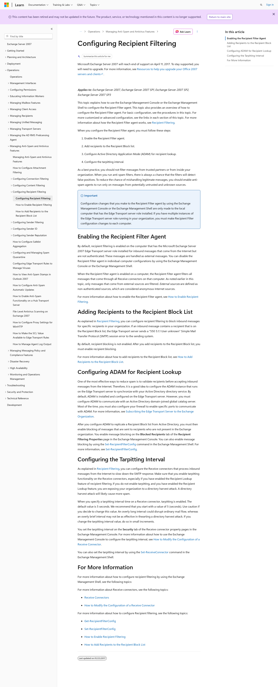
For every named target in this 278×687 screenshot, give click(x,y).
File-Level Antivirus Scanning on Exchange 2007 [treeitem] (30, 314)
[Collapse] (51, 29)
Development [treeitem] (14, 405)
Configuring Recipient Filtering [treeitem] (33, 198)
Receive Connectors (96, 597)
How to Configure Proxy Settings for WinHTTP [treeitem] (32, 324)
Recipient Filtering (163, 122)
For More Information (239, 60)
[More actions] (197, 31)
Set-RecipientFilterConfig (120, 444)
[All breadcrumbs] (81, 31)
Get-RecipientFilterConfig (100, 621)
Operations (94, 31)
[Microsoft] (6, 4)
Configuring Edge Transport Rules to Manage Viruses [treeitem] (32, 266)
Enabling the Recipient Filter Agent (246, 38)
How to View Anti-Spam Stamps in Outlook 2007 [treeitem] (32, 276)
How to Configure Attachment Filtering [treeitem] (29, 170)
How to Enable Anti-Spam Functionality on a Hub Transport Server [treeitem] (31, 300)
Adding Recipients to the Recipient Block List (249, 44)
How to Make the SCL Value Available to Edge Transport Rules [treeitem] (31, 335)
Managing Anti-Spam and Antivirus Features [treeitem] (32, 159)
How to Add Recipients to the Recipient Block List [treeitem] (32, 213)
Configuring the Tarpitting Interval (245, 55)
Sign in (270, 4)
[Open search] (261, 5)
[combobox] (28, 36)
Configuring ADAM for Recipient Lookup (249, 50)
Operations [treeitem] (16, 76)
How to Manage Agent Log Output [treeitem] (32, 344)
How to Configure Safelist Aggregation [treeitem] (27, 244)
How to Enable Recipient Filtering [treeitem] (34, 204)
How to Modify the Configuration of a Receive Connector (119, 605)
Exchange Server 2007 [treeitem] (19, 44)
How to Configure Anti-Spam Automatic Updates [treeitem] (29, 287)
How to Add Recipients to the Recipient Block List (114, 644)
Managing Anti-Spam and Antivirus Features (130, 31)
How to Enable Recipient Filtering (104, 636)
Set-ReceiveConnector (154, 552)
